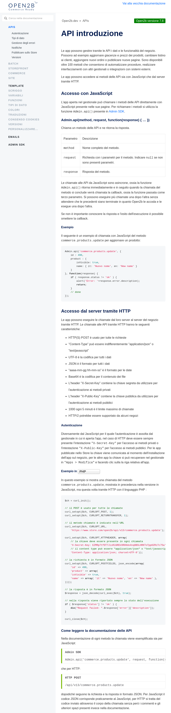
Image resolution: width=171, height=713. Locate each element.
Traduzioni (17, 114)
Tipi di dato (18, 38)
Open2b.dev (70, 20)
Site (11, 78)
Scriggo (15, 90)
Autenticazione (20, 33)
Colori (14, 109)
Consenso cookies (23, 119)
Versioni (16, 57)
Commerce (17, 73)
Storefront (18, 68)
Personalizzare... (23, 129)
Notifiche (17, 47)
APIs (11, 27)
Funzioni (15, 100)
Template (16, 85)
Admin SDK (16, 144)
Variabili (15, 95)
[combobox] (28, 18)
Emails (13, 136)
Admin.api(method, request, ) (105, 120)
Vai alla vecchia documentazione (143, 3)
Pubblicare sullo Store (24, 52)
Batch (13, 63)
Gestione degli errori (23, 42)
